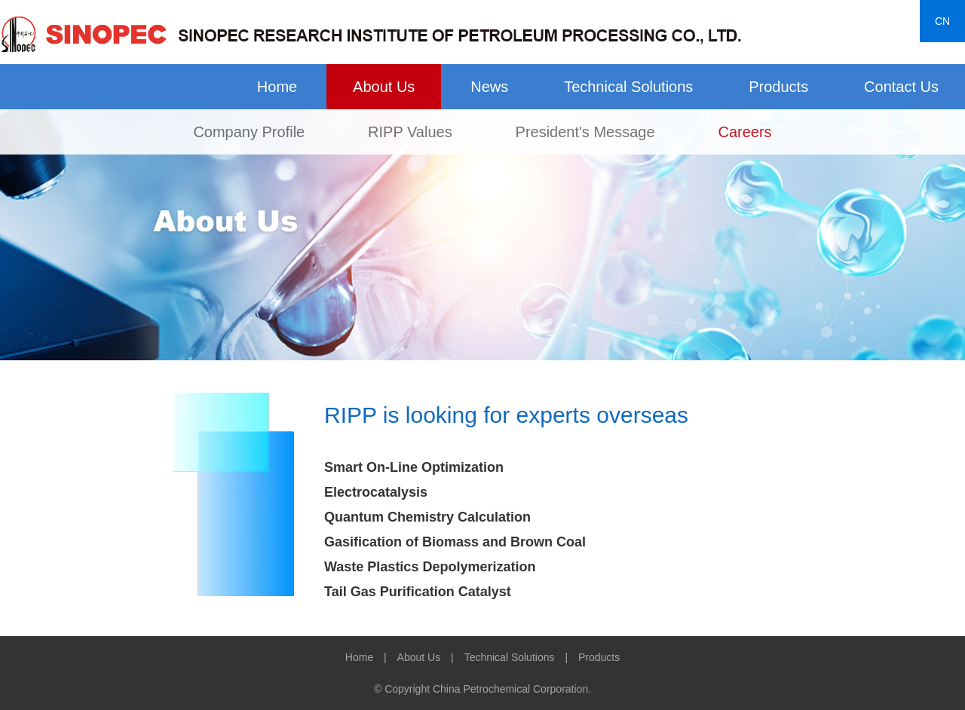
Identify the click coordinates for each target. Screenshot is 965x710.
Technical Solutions (628, 86)
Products (778, 86)
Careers (744, 132)
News (489, 86)
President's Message (585, 132)
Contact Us (901, 86)
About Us (384, 86)
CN (942, 21)
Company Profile (249, 132)
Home (277, 86)
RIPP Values (410, 132)
